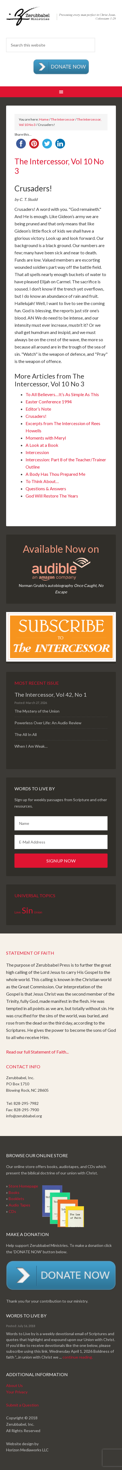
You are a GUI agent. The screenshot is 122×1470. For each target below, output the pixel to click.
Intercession (37, 452)
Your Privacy (17, 1391)
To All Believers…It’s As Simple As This (62, 394)
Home (44, 119)
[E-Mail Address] (61, 842)
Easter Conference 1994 (49, 401)
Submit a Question (22, 1405)
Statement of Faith (30, 952)
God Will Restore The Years (52, 495)
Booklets (16, 1198)
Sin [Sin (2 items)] (27, 910)
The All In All (25, 734)
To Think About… (42, 481)
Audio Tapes (19, 1205)
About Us (14, 1385)
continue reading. (78, 1357)
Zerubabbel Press (61, 19)
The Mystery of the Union (36, 711)
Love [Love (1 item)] (17, 912)
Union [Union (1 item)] (38, 912)
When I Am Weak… (31, 746)
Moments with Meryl (46, 437)
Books (14, 1192)
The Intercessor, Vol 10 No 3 (59, 166)
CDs (12, 1211)
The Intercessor (63, 119)
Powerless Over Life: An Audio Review (47, 722)
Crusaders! (36, 416)
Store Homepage (23, 1186)
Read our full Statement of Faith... (37, 1051)
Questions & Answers (46, 488)
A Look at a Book (42, 445)
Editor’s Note (38, 408)
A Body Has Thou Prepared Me (55, 474)
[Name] (61, 823)
